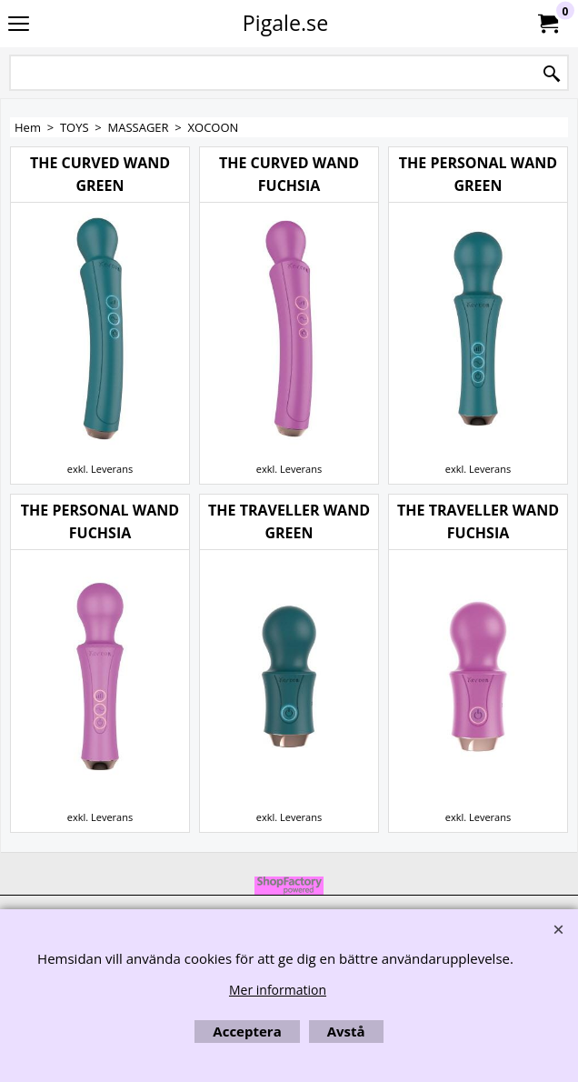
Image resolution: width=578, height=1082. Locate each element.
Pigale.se (285, 22)
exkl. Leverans (100, 469)
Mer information (277, 989)
